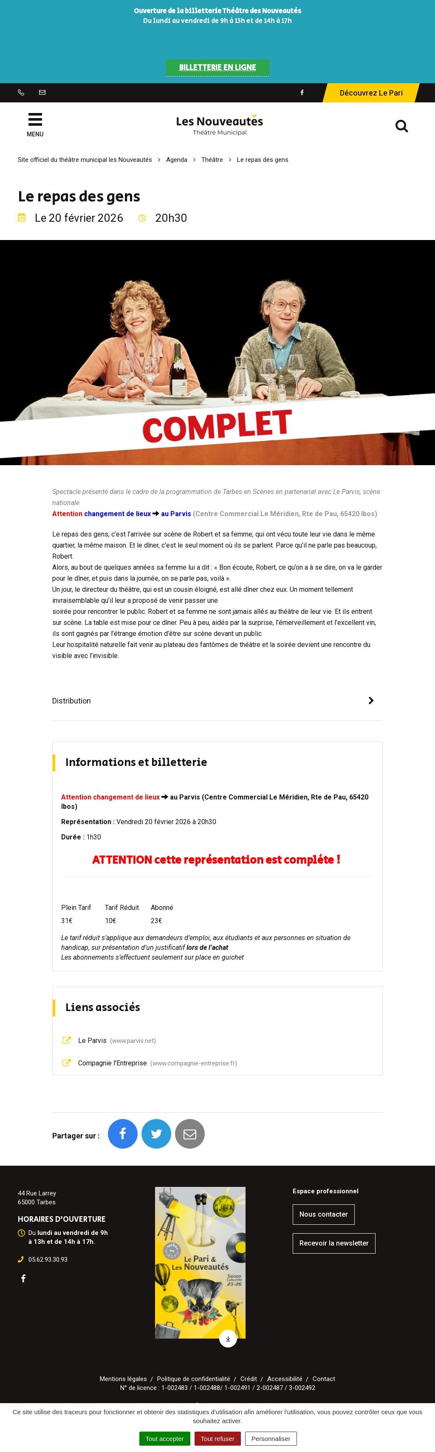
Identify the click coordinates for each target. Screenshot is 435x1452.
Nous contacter (323, 1214)
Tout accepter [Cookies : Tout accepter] (165, 1438)
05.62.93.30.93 (48, 1259)
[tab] (217, 701)
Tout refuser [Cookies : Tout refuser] (217, 1438)
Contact (324, 1379)
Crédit (248, 1379)
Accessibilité (284, 1379)
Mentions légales (123, 1379)
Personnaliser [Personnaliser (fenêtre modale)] (271, 1438)
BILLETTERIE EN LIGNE (217, 67)
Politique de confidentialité (193, 1379)
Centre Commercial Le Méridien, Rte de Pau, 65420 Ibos (285, 514)
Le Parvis (108, 1041)
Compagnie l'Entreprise (149, 1063)
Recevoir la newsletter (334, 1243)
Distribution (71, 700)
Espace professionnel (326, 1191)
